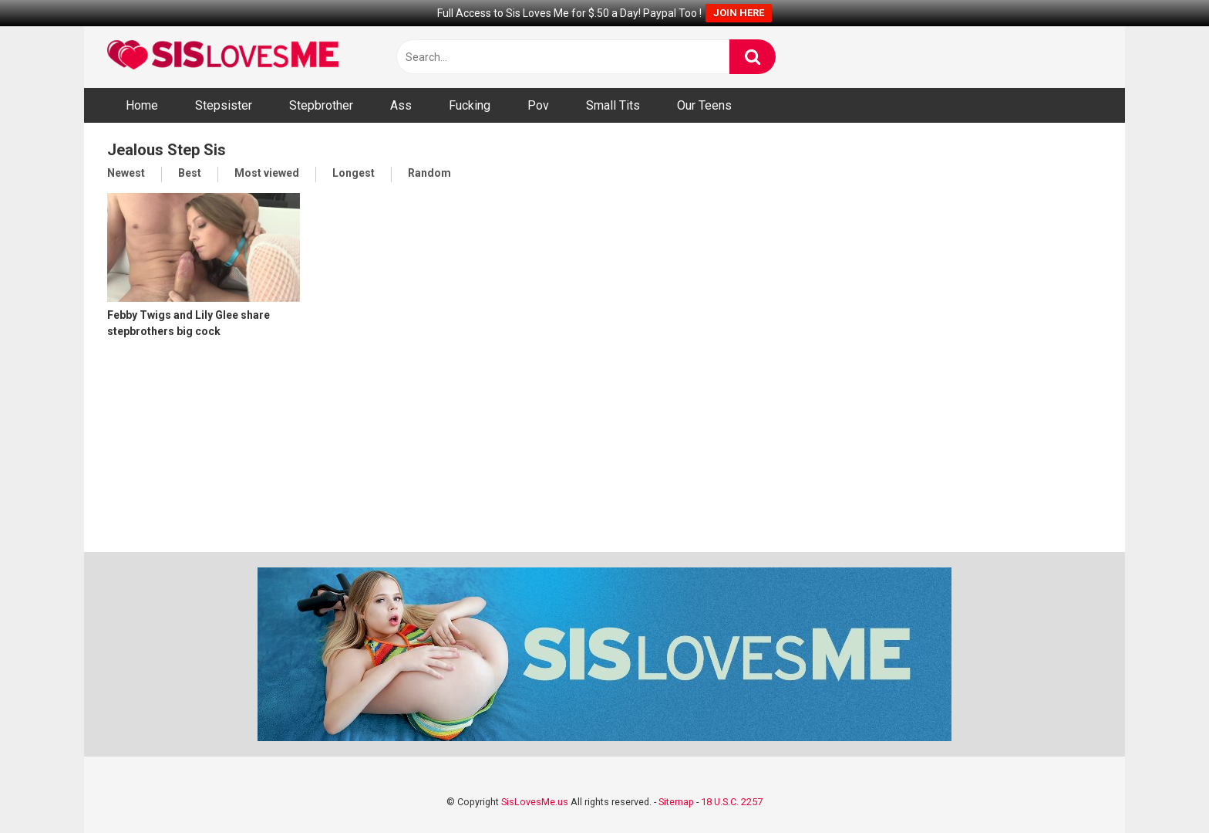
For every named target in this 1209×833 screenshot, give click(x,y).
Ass (401, 105)
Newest (126, 173)
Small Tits (613, 105)
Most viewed (266, 173)
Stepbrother (321, 105)
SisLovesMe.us (534, 802)
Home (142, 105)
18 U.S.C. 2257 (732, 802)
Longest (353, 173)
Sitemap (676, 802)
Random (429, 173)
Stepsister (223, 105)
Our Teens (704, 105)
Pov (538, 105)
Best (189, 173)
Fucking (469, 105)
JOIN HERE (738, 13)
